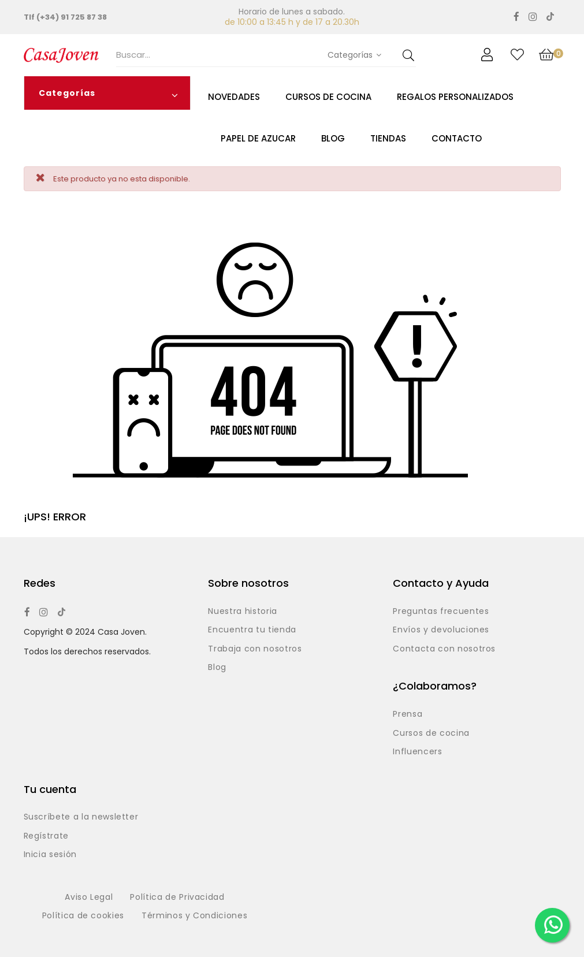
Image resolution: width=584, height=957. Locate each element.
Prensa (407, 714)
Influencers (417, 752)
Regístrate (46, 836)
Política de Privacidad (177, 897)
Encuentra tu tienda (252, 630)
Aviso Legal (89, 897)
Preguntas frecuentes (441, 611)
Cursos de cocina (431, 733)
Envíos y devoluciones (441, 630)
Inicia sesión (50, 855)
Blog (217, 667)
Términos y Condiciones (194, 916)
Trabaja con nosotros (255, 649)
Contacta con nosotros (444, 649)
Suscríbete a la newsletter (81, 817)
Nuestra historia (242, 611)
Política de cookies (83, 916)
